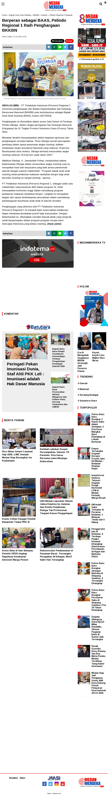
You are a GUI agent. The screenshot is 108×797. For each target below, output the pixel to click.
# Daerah (83, 383)
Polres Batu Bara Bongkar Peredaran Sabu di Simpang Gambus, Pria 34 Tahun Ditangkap (98, 600)
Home (4, 15)
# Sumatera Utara (87, 401)
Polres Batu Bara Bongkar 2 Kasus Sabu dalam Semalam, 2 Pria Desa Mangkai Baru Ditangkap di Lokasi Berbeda (98, 428)
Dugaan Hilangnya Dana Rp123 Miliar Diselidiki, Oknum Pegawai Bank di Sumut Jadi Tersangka (97, 628)
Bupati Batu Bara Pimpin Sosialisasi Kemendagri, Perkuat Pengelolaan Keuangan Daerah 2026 (58, 357)
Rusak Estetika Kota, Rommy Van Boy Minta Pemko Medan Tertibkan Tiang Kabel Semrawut (98, 656)
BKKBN (36, 15)
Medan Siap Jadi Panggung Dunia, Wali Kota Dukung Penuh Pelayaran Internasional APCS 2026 (98, 683)
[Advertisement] (38, 290)
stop (69, 41)
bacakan (57, 41)
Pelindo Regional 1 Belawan (61, 15)
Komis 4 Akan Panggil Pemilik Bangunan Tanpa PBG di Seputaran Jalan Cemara (18, 522)
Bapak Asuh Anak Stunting (20, 15)
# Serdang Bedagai (88, 395)
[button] (105, 1)
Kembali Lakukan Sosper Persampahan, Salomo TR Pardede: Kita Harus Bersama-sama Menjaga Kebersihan (54, 455)
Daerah (44, 15)
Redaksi (13, 778)
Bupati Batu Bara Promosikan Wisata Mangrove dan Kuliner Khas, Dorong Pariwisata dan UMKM (59, 397)
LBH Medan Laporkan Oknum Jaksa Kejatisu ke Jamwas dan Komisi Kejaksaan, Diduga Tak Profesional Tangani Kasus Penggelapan (56, 507)
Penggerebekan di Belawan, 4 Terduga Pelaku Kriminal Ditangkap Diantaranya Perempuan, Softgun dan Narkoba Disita (98, 543)
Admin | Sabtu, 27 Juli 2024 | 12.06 (14, 36)
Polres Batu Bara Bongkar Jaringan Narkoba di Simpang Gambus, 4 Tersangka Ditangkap (97, 573)
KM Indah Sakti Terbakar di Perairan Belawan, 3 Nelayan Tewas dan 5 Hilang (98, 513)
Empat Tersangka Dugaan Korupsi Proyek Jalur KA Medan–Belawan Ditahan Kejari (98, 458)
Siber (22, 778)
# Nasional (83, 389)
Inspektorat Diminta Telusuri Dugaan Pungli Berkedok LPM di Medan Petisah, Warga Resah (98, 486)
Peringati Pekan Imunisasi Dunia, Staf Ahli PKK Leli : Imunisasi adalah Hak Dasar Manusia (26, 374)
